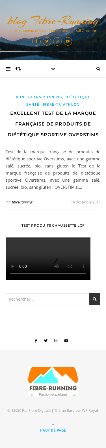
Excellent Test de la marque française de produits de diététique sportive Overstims (53, 124)
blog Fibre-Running (53, 20)
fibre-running (22, 202)
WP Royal (90, 410)
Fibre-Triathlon (61, 104)
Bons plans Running (39, 97)
